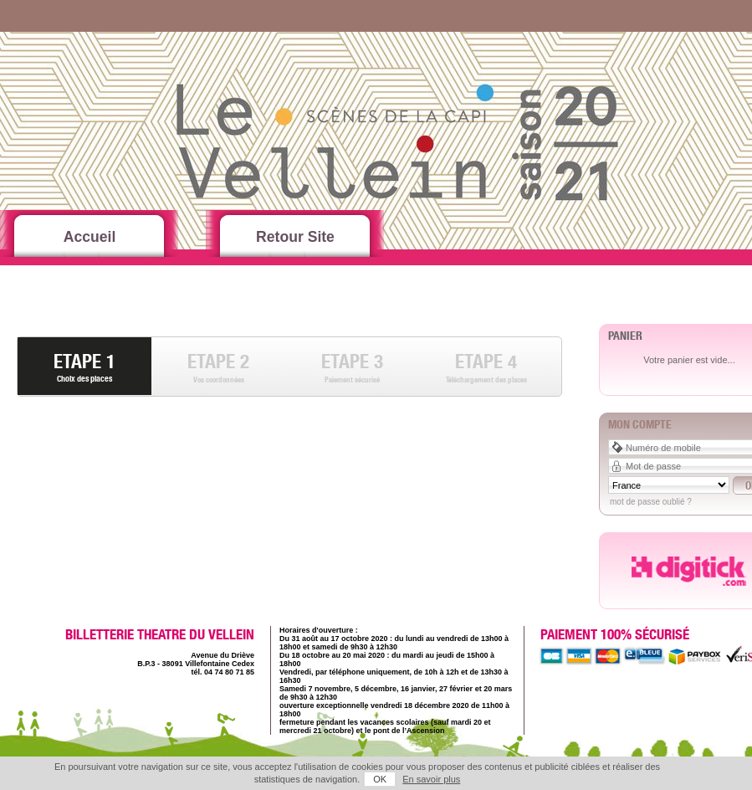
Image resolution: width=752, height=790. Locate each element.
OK (379, 779)
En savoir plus (431, 779)
